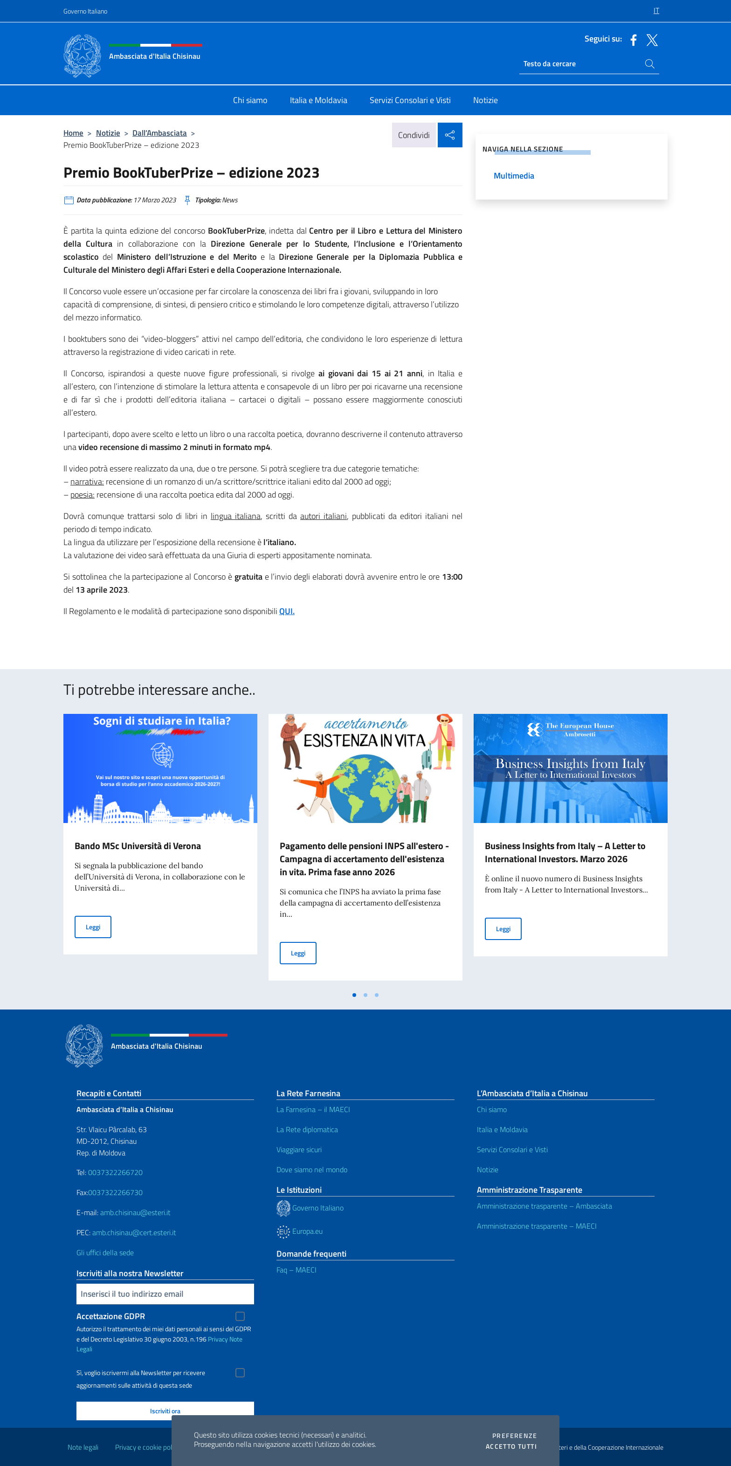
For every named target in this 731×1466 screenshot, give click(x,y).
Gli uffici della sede (105, 1252)
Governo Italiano (85, 11)
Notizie (108, 132)
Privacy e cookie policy (147, 1447)
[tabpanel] (160, 850)
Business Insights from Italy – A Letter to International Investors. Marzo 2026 (565, 852)
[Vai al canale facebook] (631, 39)
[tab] (354, 995)
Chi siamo (492, 1109)
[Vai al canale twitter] (650, 39)
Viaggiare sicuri (299, 1149)
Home (73, 132)
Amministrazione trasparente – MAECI (537, 1225)
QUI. (287, 611)
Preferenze (514, 1435)
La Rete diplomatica (307, 1129)
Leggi (98, 926)
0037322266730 (115, 1192)
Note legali (83, 1447)
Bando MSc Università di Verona (138, 845)
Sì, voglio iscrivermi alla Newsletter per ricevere (140, 1373)
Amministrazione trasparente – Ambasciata (544, 1205)
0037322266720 (115, 1172)
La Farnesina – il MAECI (313, 1109)
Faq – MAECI (296, 1269)
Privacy (218, 1339)
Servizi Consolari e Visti (512, 1149)
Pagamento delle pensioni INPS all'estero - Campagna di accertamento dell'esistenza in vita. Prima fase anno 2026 (364, 858)
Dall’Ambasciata (159, 132)
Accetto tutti (511, 1446)
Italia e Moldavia (502, 1129)
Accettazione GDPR (110, 1316)
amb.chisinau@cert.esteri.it (134, 1232)
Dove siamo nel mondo (311, 1169)
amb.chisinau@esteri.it (135, 1212)
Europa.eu (299, 1231)
